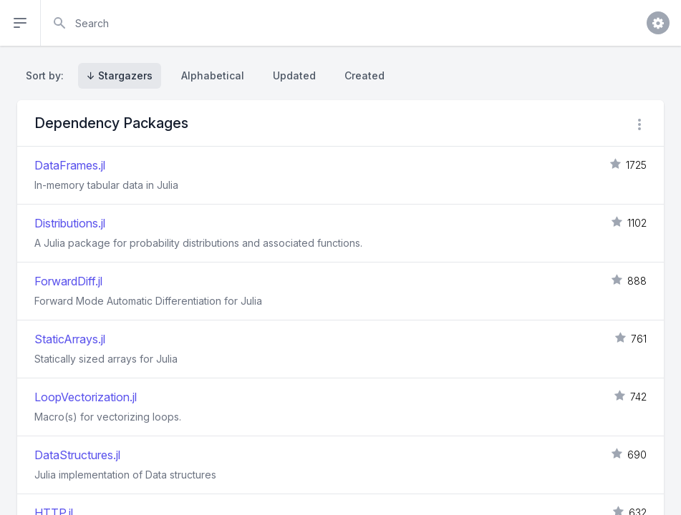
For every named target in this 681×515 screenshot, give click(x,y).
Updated (294, 75)
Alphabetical (212, 75)
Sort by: (47, 75)
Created (364, 75)
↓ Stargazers (120, 75)
